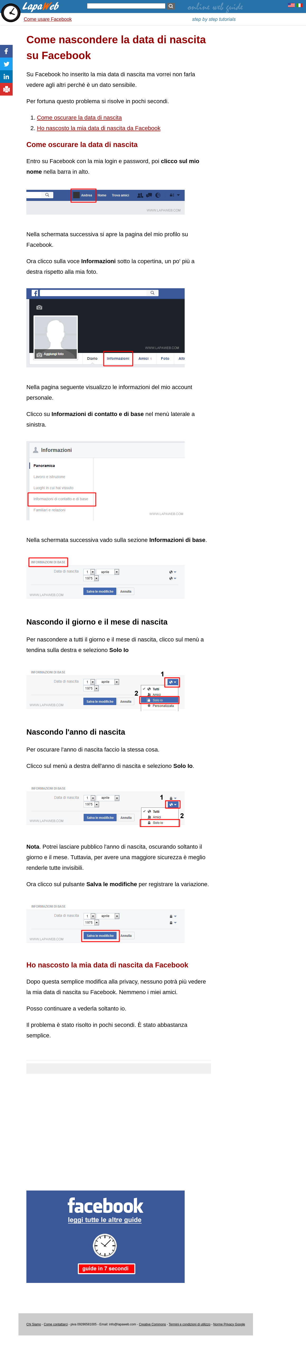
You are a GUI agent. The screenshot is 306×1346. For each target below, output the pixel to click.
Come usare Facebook (48, 19)
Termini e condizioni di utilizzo (190, 1324)
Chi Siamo (33, 1324)
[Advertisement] (118, 1129)
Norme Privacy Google (229, 1324)
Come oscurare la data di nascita (79, 117)
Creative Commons (152, 1324)
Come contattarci (56, 1324)
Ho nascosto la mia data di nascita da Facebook (98, 128)
